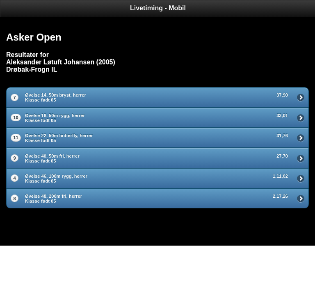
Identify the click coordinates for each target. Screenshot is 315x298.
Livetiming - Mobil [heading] (158, 8)
